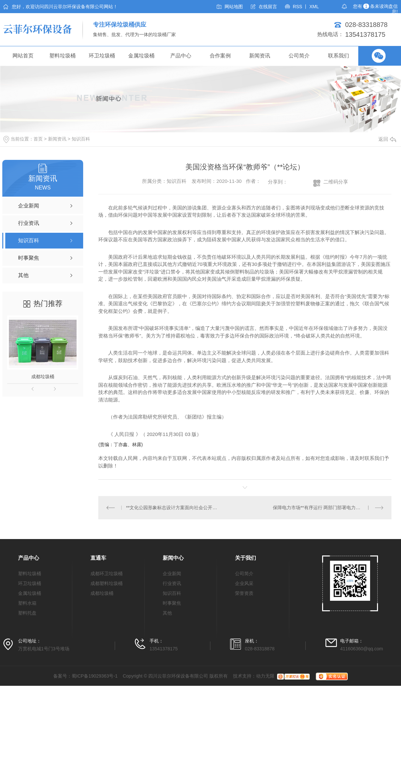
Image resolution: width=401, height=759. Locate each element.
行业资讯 (172, 583)
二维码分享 (335, 181)
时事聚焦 (172, 603)
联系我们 (338, 55)
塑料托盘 (27, 613)
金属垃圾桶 (141, 55)
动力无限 (265, 676)
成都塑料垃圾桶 (106, 583)
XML (314, 6)
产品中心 (180, 55)
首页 (38, 138)
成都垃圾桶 (42, 376)
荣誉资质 (244, 593)
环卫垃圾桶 (102, 55)
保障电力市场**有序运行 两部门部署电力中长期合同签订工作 (328, 507)
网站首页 (23, 55)
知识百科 (81, 138)
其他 (167, 613)
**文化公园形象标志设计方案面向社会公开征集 (171, 507)
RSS (297, 6)
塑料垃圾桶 (62, 55)
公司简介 (299, 55)
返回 (387, 139)
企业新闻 (172, 573)
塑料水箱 (27, 603)
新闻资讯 (259, 55)
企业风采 (244, 583)
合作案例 (220, 55)
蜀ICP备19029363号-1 (95, 676)
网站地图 (233, 6)
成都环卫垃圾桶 (106, 573)
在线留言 (268, 6)
